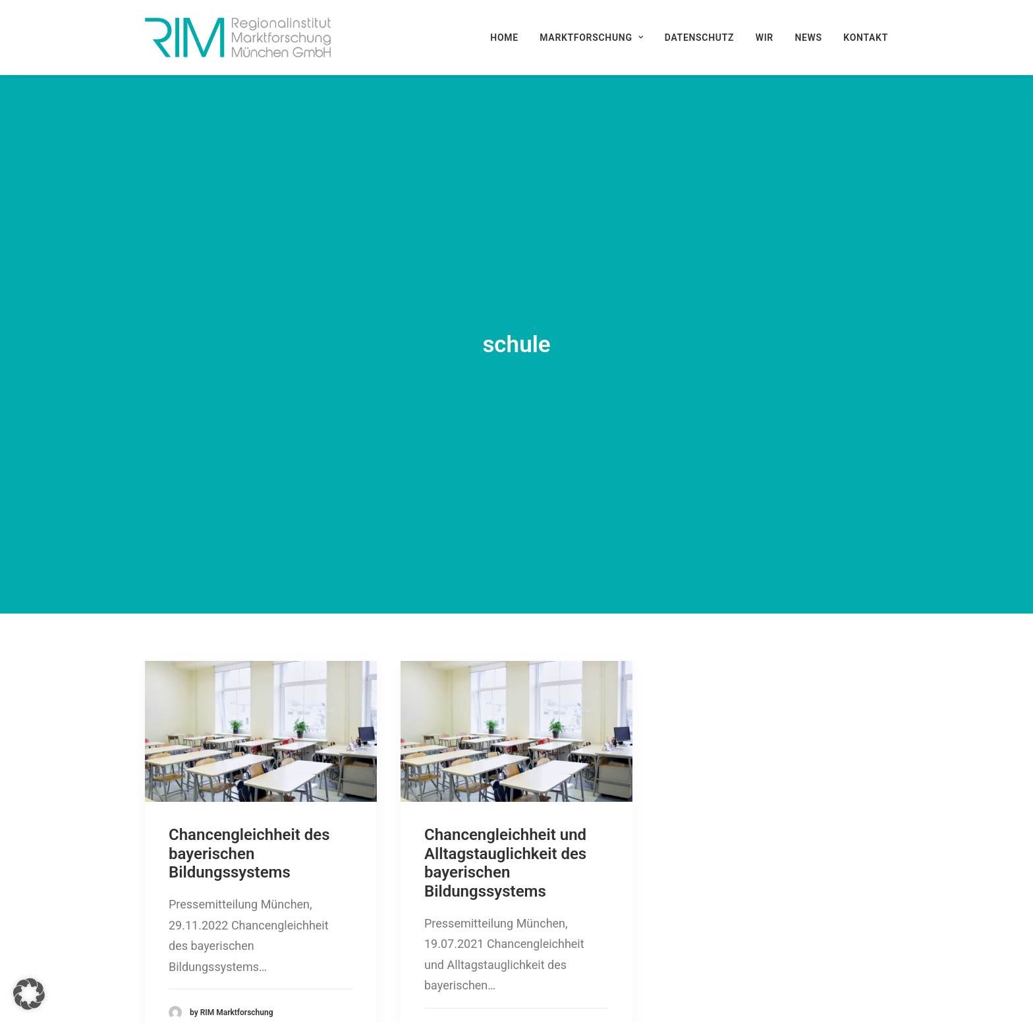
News (808, 37)
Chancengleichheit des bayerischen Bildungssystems (249, 783)
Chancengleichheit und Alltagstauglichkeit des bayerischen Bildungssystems (505, 792)
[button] (261, 661)
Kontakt (865, 37)
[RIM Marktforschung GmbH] (238, 37)
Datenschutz (699, 37)
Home (504, 37)
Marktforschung (591, 37)
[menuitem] (509, 37)
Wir (764, 37)
